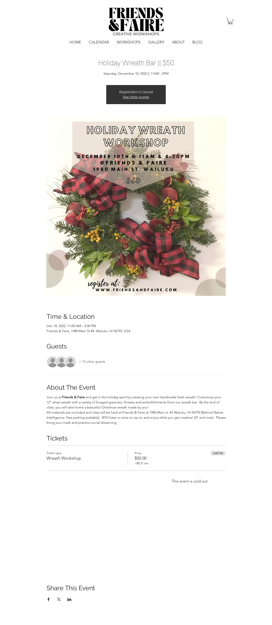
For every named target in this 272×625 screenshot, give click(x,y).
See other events (136, 97)
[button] (230, 21)
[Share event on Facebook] (49, 599)
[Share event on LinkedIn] (69, 599)
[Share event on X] (59, 599)
